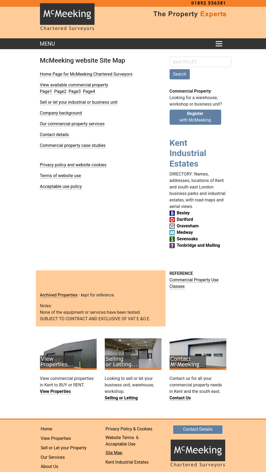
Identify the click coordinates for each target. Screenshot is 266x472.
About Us (49, 466)
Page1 (46, 91)
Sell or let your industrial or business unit (79, 102)
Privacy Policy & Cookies (129, 428)
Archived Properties (59, 295)
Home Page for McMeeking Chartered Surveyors (86, 74)
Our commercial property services (72, 123)
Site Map (114, 452)
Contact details (54, 134)
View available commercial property (74, 84)
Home (46, 428)
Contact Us (180, 397)
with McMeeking (195, 117)
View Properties (55, 391)
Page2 (60, 91)
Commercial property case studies (73, 145)
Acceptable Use (121, 444)
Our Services (53, 457)
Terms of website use (60, 175)
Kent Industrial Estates (127, 462)
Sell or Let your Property (64, 447)
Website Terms (120, 437)
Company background (61, 113)
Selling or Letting (121, 397)
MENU (47, 44)
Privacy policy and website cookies (73, 164)
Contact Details (198, 429)
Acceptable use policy (61, 186)
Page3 (75, 91)
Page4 (89, 91)
